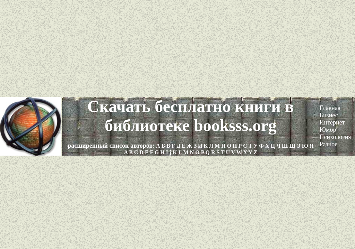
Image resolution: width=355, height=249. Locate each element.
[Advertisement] (177, 48)
